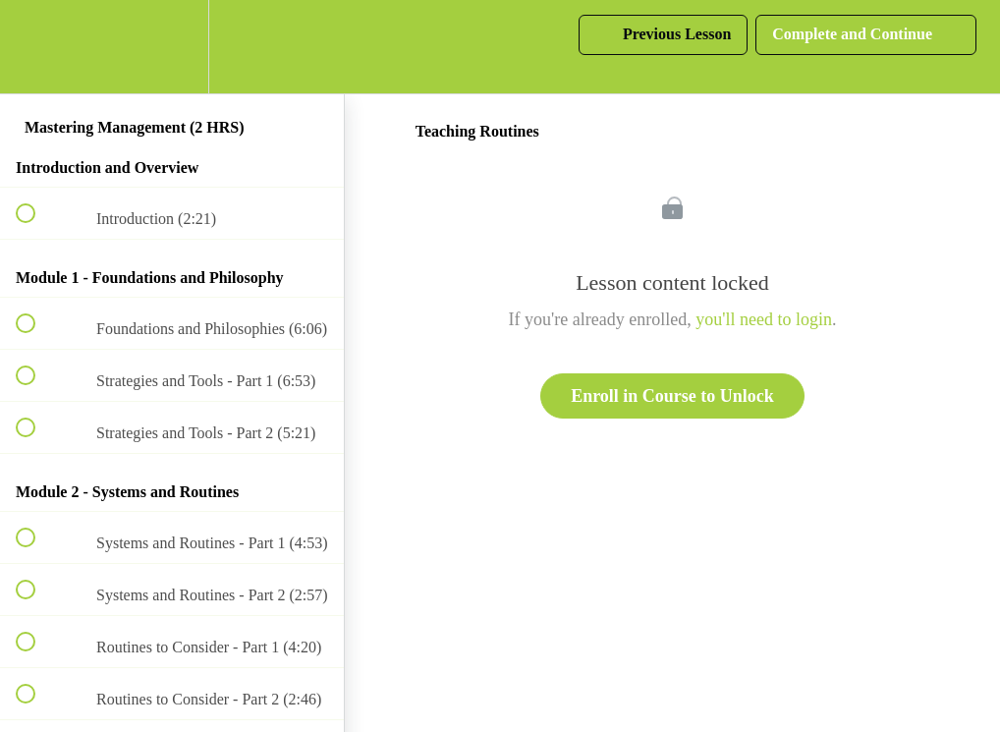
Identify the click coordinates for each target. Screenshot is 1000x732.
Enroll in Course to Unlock (672, 396)
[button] (36, 46)
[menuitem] (172, 46)
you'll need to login (763, 319)
